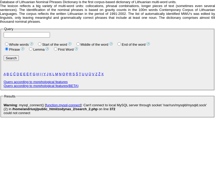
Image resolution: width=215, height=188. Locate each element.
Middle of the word (92, 44)
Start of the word (52, 44)
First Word (64, 49)
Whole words (17, 44)
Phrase (12, 49)
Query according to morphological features (36, 82)
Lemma (36, 49)
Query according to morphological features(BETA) (41, 86)
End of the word (131, 44)
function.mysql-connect (63, 105)
